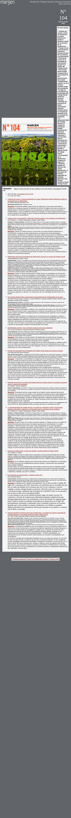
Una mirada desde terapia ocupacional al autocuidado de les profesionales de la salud (35, 297)
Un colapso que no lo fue (25, 194)
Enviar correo (54, 559)
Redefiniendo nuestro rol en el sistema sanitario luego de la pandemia (30, 328)
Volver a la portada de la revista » (38, 559)
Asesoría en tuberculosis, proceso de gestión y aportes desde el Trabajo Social (33, 451)
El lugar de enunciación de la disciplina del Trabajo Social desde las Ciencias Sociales (35, 351)
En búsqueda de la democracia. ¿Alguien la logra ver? (25, 475)
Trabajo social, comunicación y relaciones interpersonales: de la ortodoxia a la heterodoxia (37, 218)
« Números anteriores (19, 559)
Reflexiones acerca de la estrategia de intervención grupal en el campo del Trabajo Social (36, 256)
